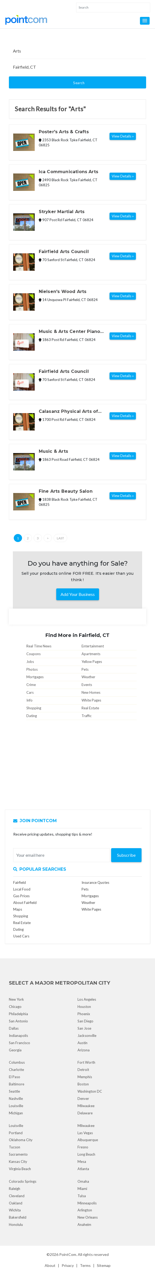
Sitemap (104, 1265)
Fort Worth (86, 1062)
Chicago (15, 1006)
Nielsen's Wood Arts (63, 291)
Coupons (33, 654)
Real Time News (38, 646)
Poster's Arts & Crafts (64, 131)
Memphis (85, 1077)
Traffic (86, 716)
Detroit (83, 1069)
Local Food (21, 889)
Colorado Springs (22, 1181)
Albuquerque (88, 1140)
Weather (88, 677)
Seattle (14, 1091)
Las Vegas (85, 1133)
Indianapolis (18, 1035)
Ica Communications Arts (68, 171)
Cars (30, 692)
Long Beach (86, 1154)
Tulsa (82, 1196)
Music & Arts (53, 451)
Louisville (16, 1106)
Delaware (85, 1113)
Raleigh (14, 1188)
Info (29, 700)
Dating (31, 716)
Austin (82, 1043)
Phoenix (84, 1014)
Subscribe (126, 855)
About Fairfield (25, 902)
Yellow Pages (92, 661)
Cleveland (16, 1196)
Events (87, 684)
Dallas (14, 1028)
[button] (145, 21)
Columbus (17, 1062)
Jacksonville (87, 1035)
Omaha (83, 1181)
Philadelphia (18, 1014)
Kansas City (18, 1161)
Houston (84, 1006)
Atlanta (83, 1169)
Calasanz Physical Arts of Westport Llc (68, 412)
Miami (82, 1188)
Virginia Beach (20, 1169)
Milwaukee (86, 1106)
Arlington (85, 1210)
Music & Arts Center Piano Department (69, 332)
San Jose (84, 1028)
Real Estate (90, 708)
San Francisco (19, 1043)
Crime (31, 684)
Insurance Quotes (95, 882)
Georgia (15, 1050)
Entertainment (93, 646)
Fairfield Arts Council (64, 251)
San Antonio (18, 1021)
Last (60, 538)
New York (16, 999)
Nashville (16, 1098)
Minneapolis (87, 1203)
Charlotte (16, 1069)
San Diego (85, 1021)
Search (78, 83)
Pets (85, 669)
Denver (83, 1098)
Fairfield (19, 882)
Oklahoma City (21, 1140)
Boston (83, 1084)
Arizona (84, 1050)
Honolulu (16, 1224)
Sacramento (18, 1154)
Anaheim (84, 1224)
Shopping (33, 708)
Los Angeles (87, 999)
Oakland (15, 1203)
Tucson (14, 1147)
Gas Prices (21, 896)
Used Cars (21, 936)
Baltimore (16, 1084)
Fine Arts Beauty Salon (66, 491)
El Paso (14, 1077)
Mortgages (35, 677)
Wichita (15, 1210)
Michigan (16, 1113)
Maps (17, 909)
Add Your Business (78, 594)
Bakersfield (17, 1217)
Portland (16, 1133)
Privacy (68, 1265)
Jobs (30, 661)
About (50, 1265)
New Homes (91, 692)
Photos (32, 669)
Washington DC (90, 1091)
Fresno (83, 1147)
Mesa (82, 1161)
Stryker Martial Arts (62, 211)
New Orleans (88, 1217)
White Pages (91, 700)
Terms (85, 1265)
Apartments (91, 654)
